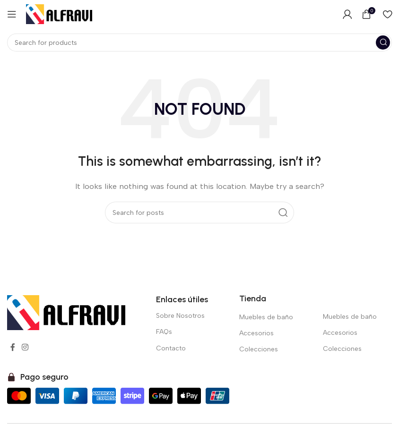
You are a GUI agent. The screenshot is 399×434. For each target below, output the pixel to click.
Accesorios (256, 333)
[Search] (199, 42)
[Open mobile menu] (11, 14)
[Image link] (66, 312)
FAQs (164, 332)
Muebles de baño (266, 317)
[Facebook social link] (12, 347)
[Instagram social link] (24, 347)
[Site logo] (59, 13)
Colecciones (258, 349)
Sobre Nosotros (180, 316)
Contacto (171, 348)
